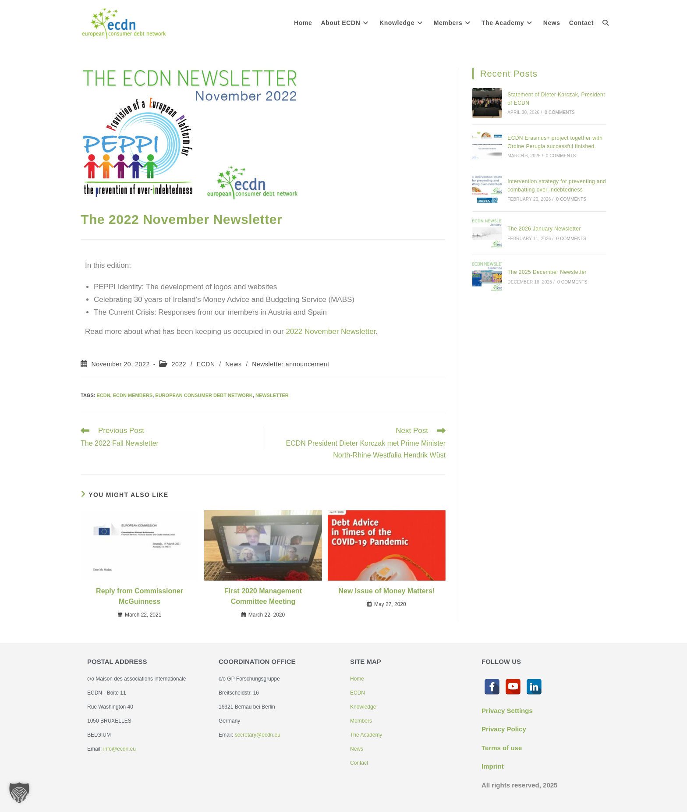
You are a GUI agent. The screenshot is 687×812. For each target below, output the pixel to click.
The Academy (366, 735)
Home (357, 679)
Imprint (493, 766)
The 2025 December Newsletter (547, 272)
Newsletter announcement (290, 364)
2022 (179, 364)
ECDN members (132, 395)
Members (361, 721)
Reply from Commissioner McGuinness (139, 596)
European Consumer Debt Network (203, 395)
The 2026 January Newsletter (544, 229)
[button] (19, 792)
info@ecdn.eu (119, 749)
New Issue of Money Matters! (387, 591)
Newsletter (272, 395)
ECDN (206, 364)
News (233, 364)
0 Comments (560, 112)
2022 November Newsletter (330, 331)
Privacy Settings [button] (507, 710)
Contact (359, 763)
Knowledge (363, 707)
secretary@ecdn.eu (257, 735)
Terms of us (500, 748)
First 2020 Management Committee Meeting (263, 596)
